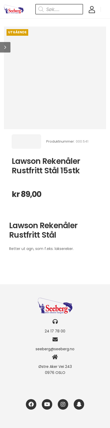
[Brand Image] (26, 141)
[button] (5, 47)
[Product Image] (55, 78)
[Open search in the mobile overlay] (59, 9)
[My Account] (91, 9)
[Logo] (14, 9)
